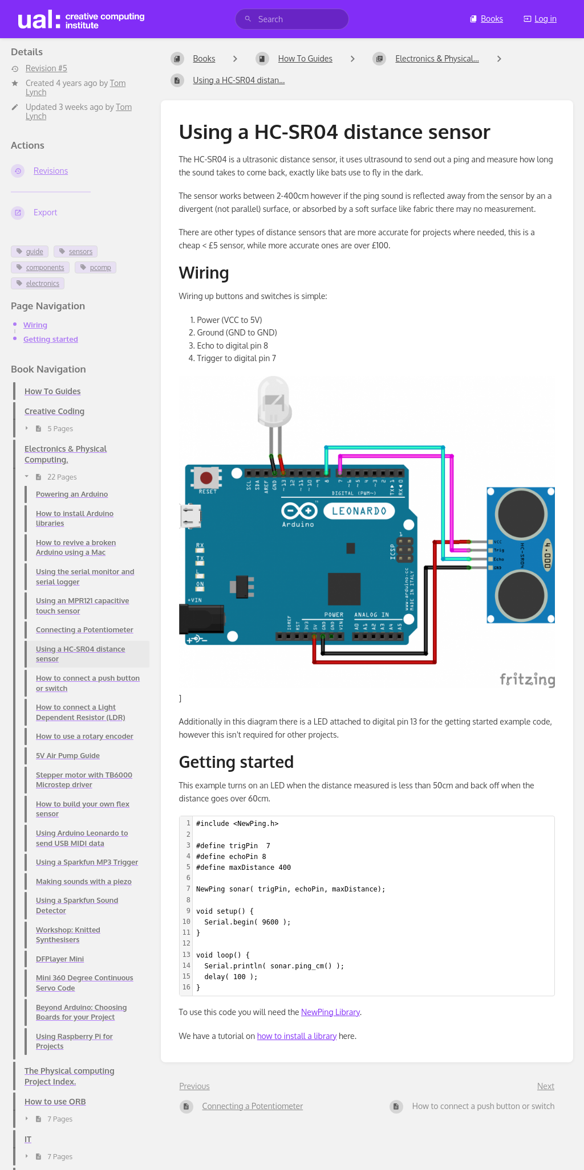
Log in (540, 18)
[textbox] (373, 906)
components (40, 267)
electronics (37, 283)
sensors (75, 251)
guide (29, 251)
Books (486, 18)
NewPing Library (330, 1012)
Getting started (50, 338)
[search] (292, 19)
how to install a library (297, 1036)
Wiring (35, 324)
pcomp (95, 267)
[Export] (77, 213)
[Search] (248, 19)
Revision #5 (39, 68)
